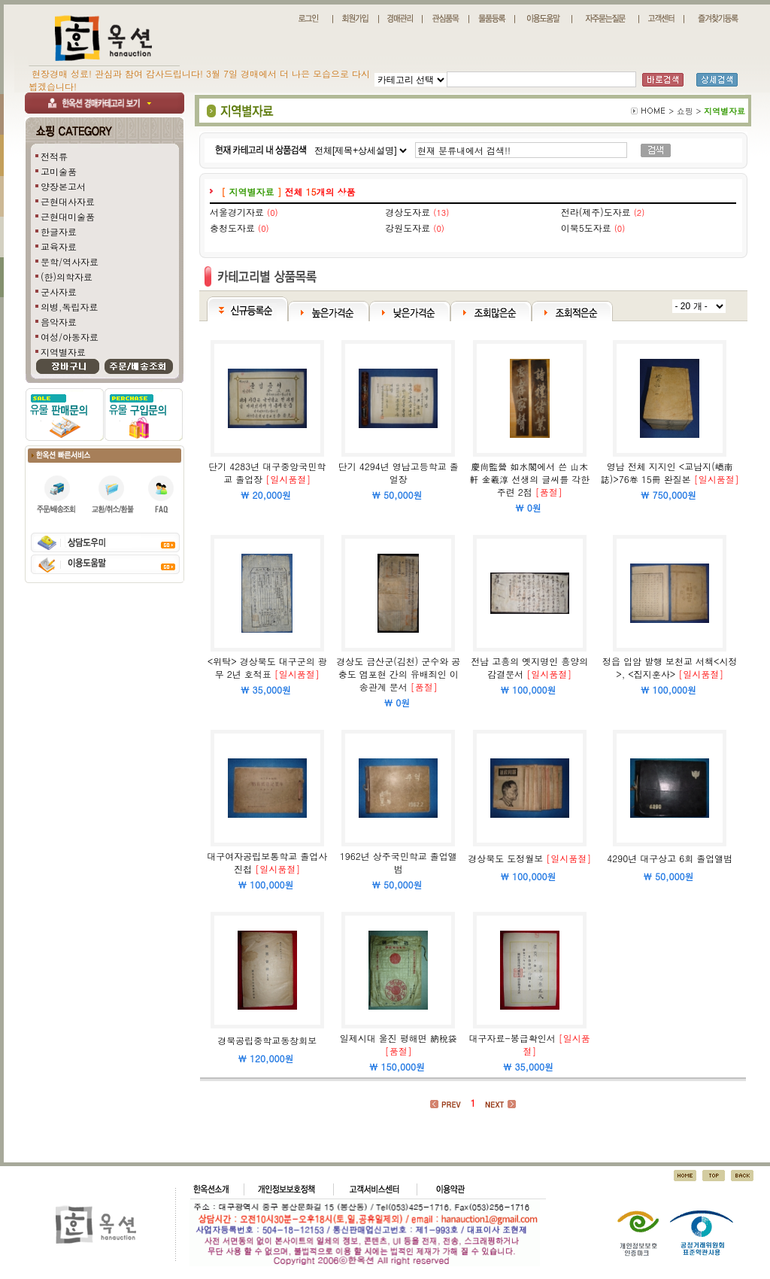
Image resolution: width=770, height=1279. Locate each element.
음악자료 (59, 321)
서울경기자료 (237, 211)
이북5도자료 (586, 227)
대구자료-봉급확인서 (512, 1037)
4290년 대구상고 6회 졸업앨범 (669, 858)
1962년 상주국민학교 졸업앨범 (398, 862)
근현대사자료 (68, 201)
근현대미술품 (68, 216)
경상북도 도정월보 (505, 858)
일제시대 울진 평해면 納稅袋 (398, 1037)
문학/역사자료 (70, 261)
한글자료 (59, 231)
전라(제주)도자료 (596, 211)
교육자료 (59, 246)
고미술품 (59, 171)
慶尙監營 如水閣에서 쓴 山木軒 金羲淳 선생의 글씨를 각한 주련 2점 (529, 479)
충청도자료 (232, 227)
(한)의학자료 (66, 276)
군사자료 (59, 291)
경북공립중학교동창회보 (267, 1040)
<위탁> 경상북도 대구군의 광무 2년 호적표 (267, 667)
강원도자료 (407, 227)
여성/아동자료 (70, 336)
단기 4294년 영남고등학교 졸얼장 (398, 472)
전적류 (54, 156)
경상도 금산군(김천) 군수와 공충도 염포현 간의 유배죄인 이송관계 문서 (398, 674)
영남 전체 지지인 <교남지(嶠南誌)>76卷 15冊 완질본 (667, 472)
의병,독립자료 (70, 306)
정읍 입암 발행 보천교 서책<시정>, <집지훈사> (670, 667)
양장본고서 (63, 186)
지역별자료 (63, 351)
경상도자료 (407, 211)
